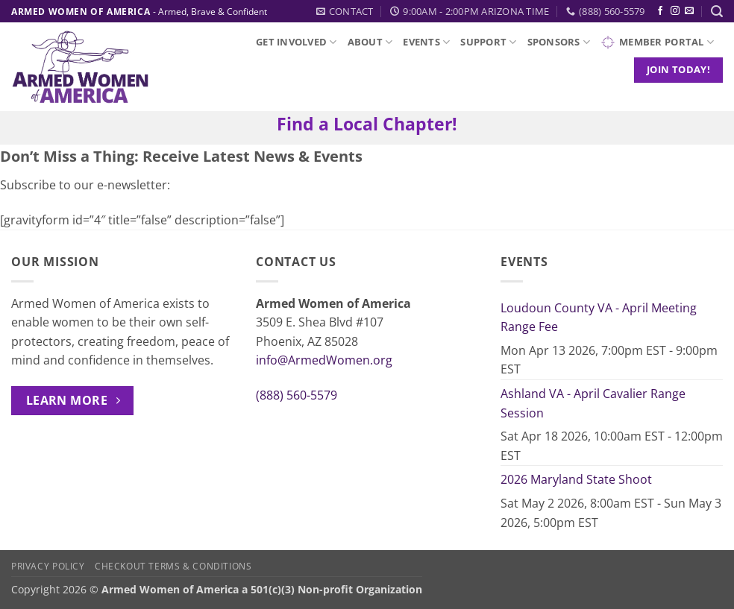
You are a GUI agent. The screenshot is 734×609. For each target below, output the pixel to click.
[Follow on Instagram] (675, 11)
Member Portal (657, 42)
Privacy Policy (48, 566)
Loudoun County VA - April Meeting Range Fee (599, 317)
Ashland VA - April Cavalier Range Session (593, 403)
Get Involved (296, 42)
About (370, 42)
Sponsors (559, 42)
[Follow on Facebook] (660, 11)
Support (488, 42)
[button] (717, 11)
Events (426, 42)
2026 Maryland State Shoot (576, 479)
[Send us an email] (689, 11)
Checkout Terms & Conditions (173, 566)
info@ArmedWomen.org (324, 360)
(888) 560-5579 (296, 395)
